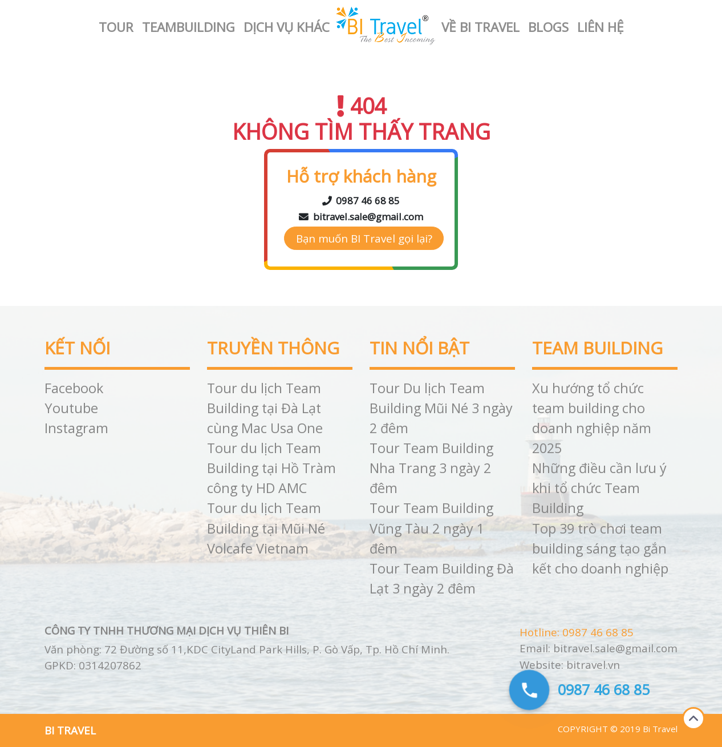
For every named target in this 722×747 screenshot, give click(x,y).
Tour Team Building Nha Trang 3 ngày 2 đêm (431, 468)
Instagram (76, 428)
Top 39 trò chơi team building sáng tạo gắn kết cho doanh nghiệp (600, 548)
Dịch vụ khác (287, 27)
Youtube (71, 408)
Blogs (548, 27)
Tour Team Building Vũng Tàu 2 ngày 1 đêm (431, 528)
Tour (116, 27)
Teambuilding (188, 27)
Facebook (73, 388)
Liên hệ (600, 27)
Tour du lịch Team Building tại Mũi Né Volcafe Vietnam (266, 528)
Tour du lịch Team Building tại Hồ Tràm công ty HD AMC (271, 468)
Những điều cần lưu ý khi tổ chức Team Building (599, 488)
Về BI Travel (480, 27)
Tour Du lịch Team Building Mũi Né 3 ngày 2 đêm (441, 408)
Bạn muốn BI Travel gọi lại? (364, 238)
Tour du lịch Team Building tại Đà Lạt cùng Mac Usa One (265, 408)
